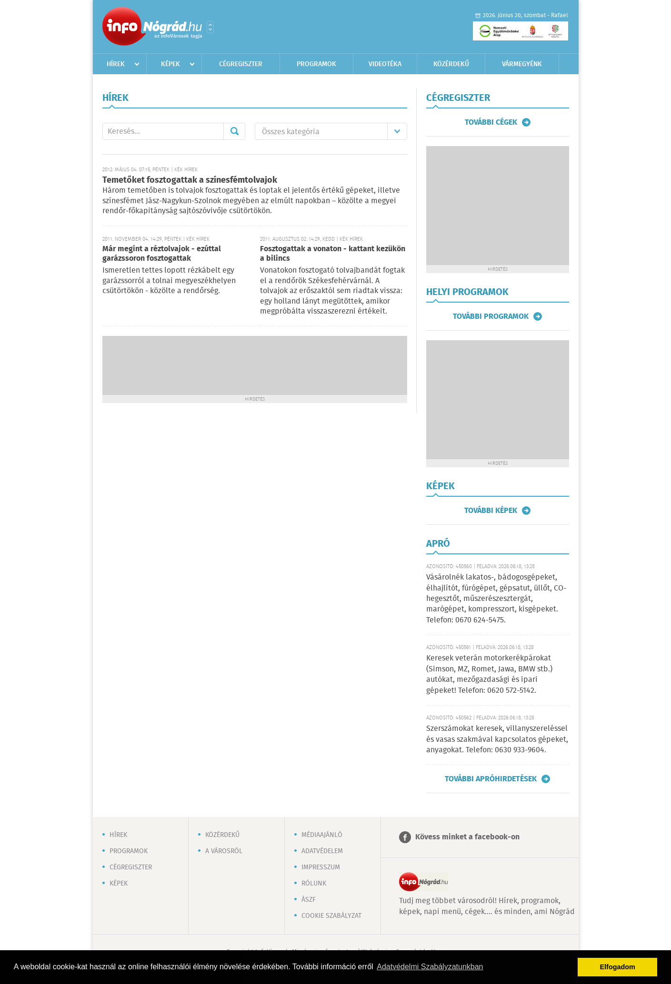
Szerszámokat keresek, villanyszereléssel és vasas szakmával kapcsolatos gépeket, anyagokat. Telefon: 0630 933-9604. (497, 739)
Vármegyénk (522, 64)
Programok (316, 64)
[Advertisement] (254, 364)
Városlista (210, 27)
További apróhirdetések (491, 779)
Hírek (116, 64)
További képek (490, 510)
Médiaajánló (321, 835)
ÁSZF (308, 900)
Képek (170, 64)
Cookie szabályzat (331, 916)
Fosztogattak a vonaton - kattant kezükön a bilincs (332, 254)
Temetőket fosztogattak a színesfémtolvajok (189, 180)
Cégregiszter (240, 64)
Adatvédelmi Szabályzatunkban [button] (430, 967)
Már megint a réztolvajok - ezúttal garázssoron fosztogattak (161, 254)
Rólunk (313, 883)
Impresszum (320, 867)
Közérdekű (451, 64)
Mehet (234, 131)
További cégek (491, 122)
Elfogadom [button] (617, 967)
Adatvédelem (322, 851)
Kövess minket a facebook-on (467, 837)
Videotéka (385, 64)
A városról (223, 851)
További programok (491, 316)
